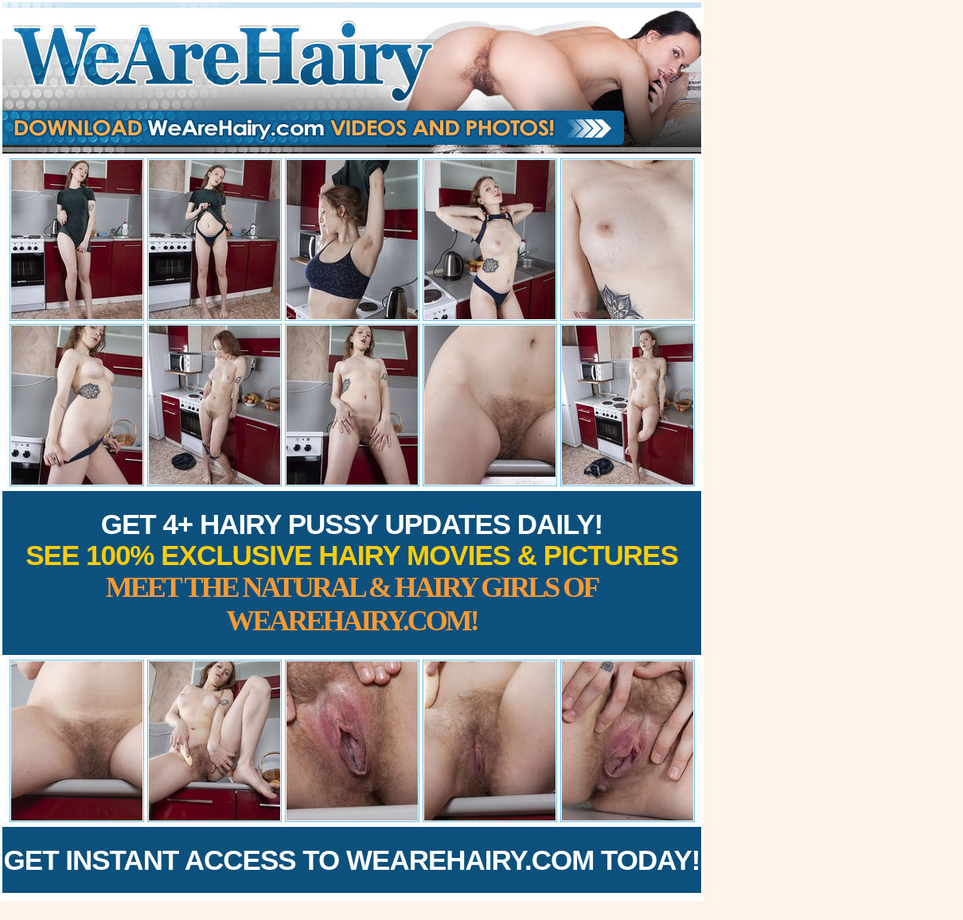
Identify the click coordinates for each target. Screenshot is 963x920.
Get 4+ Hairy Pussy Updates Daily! (351, 573)
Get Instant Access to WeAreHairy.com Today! (352, 859)
